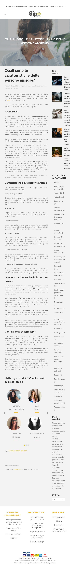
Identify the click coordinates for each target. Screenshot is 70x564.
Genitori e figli (59, 283)
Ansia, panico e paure (26, 86)
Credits (48, 558)
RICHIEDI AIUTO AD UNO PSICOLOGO (16, 7)
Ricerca (59, 521)
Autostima (58, 197)
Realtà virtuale (59, 379)
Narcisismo (58, 302)
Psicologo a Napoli (40, 563)
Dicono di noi (59, 525)
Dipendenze (58, 223)
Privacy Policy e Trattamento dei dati (59, 530)
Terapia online (59, 407)
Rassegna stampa (59, 517)
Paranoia (57, 328)
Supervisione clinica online (13, 529)
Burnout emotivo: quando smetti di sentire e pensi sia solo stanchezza (58, 483)
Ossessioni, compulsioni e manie (59, 322)
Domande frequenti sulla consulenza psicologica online (37, 525)
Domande (58, 266)
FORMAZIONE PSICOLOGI (41, 7)
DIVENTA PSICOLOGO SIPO (57, 7)
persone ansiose (20, 451)
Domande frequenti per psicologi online (37, 518)
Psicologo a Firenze (51, 563)
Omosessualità (59, 312)
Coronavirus (59, 201)
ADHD (56, 182)
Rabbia (56, 375)
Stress (56, 396)
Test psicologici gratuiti (37, 532)
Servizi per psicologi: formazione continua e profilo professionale (13, 522)
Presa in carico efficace (13, 534)
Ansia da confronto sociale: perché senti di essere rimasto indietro (58, 470)
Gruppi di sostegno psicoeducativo (37, 537)
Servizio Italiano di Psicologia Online (31, 558)
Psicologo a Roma (18, 563)
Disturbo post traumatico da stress (59, 259)
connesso (17, 469)
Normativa (58, 308)
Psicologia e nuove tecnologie (58, 359)
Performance (59, 336)
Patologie (57, 332)
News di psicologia (37, 542)
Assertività (58, 193)
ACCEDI (31, 7)
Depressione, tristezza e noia (59, 217)
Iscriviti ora (13, 538)
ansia (8, 100)
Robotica (57, 386)
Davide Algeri (39, 86)
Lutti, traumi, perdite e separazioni (59, 292)
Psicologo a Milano (29, 563)
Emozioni (57, 279)
